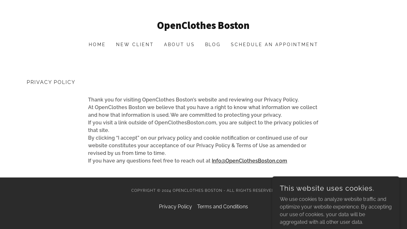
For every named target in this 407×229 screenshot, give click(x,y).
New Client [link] (135, 44)
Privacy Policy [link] (175, 207)
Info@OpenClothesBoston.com (249, 161)
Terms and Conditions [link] (222, 207)
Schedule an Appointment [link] (274, 44)
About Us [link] (179, 44)
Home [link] (97, 44)
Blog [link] (213, 44)
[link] (203, 27)
